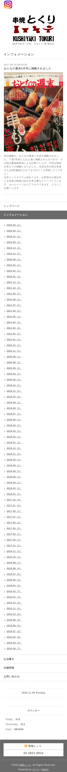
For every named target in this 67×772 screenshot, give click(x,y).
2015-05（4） (14, 643)
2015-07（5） (14, 631)
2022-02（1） (14, 271)
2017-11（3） (14, 505)
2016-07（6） (14, 574)
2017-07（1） (14, 517)
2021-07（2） (14, 305)
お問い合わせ (12, 676)
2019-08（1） (14, 408)
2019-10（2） (14, 397)
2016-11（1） (14, 551)
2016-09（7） (14, 563)
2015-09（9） (14, 620)
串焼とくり (25, 765)
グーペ (35, 769)
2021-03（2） (14, 328)
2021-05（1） (14, 316)
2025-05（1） (14, 225)
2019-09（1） (14, 402)
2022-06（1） (14, 259)
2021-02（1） (14, 334)
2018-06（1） (14, 477)
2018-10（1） (14, 460)
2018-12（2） (14, 448)
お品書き (9, 659)
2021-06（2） (14, 311)
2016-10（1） (14, 557)
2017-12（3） (14, 500)
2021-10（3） (14, 288)
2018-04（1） (14, 482)
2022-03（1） (14, 265)
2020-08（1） (14, 362)
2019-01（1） (14, 442)
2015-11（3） (14, 608)
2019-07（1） (14, 414)
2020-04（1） (14, 374)
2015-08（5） (14, 625)
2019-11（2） (14, 391)
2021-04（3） (14, 322)
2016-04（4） (14, 585)
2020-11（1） (14, 351)
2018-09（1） (14, 465)
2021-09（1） (14, 294)
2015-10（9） (14, 614)
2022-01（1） (14, 276)
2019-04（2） (14, 425)
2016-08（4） (14, 568)
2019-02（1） (14, 437)
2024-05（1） (14, 242)
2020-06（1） (14, 368)
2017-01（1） (14, 545)
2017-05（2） (14, 522)
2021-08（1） (14, 299)
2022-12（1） (14, 254)
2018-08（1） (14, 471)
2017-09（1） (14, 511)
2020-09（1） (14, 357)
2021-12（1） (14, 282)
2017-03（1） (14, 534)
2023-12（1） (14, 248)
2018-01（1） (14, 494)
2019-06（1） (14, 419)
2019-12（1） (14, 385)
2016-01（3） (14, 597)
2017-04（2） (14, 528)
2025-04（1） (14, 231)
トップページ (12, 206)
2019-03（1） (14, 431)
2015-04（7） (14, 648)
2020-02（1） (14, 379)
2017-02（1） (14, 540)
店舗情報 (9, 667)
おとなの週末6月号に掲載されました (27, 68)
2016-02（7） (14, 591)
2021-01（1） (14, 339)
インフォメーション (16, 214)
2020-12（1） (14, 345)
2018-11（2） (14, 454)
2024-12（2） (14, 236)
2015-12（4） (14, 603)
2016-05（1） (14, 580)
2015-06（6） (14, 637)
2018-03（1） (14, 488)
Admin (45, 769)
